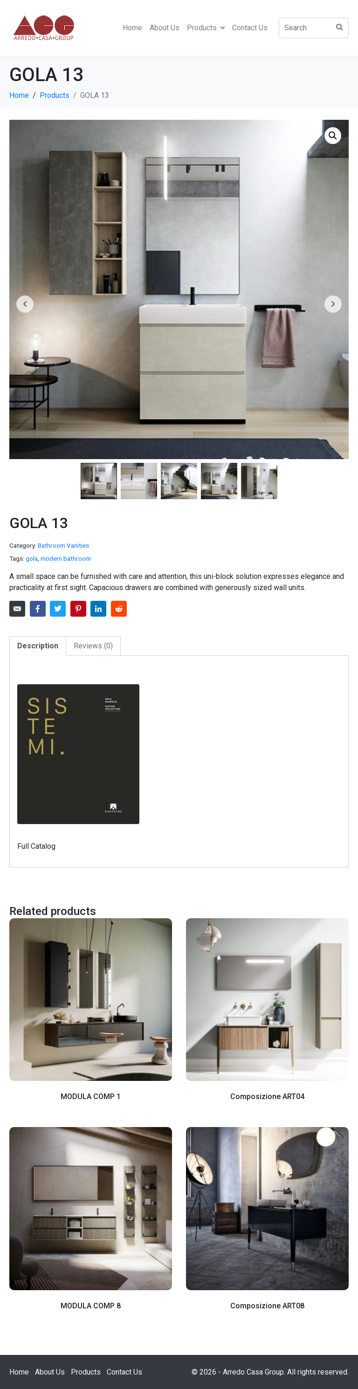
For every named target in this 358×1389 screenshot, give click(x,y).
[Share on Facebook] (38, 609)
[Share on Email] (17, 609)
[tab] (37, 646)
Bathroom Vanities (63, 545)
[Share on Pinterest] (78, 609)
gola (32, 558)
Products (206, 27)
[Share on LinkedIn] (98, 609)
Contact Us (250, 27)
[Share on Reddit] (119, 609)
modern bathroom (66, 558)
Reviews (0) (93, 645)
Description (37, 645)
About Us (164, 27)
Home (132, 27)
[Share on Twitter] (58, 609)
